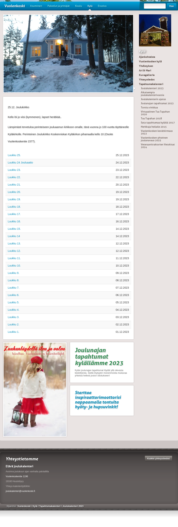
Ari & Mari (145, 70)
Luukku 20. (14, 191)
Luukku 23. (14, 169)
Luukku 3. (13, 317)
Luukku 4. (13, 309)
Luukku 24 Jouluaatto (20, 162)
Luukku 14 (14, 236)
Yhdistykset (146, 66)
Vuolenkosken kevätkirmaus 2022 (157, 132)
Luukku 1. (13, 331)
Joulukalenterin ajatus (153, 99)
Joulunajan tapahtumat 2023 (157, 103)
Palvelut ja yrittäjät (59, 6)
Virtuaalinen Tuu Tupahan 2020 (155, 113)
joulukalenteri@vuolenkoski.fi (20, 491)
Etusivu (102, 6)
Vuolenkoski (15, 6)
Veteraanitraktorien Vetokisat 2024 (158, 146)
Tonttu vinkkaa (149, 107)
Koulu (78, 6)
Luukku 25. (14, 155)
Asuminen (36, 6)
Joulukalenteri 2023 (152, 88)
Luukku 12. (14, 250)
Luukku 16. (14, 221)
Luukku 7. (13, 287)
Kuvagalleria (147, 75)
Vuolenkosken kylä (150, 61)
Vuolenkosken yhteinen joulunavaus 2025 (154, 139)
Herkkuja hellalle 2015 (154, 126)
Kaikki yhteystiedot (158, 458)
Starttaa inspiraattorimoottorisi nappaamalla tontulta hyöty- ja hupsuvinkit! (98, 399)
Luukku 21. (14, 184)
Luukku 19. (14, 199)
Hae (171, 6)
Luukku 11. (14, 258)
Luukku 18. (14, 206)
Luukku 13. (14, 243)
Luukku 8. (13, 280)
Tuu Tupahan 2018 (151, 118)
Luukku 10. (14, 265)
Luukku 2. (13, 324)
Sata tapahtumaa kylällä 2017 (158, 122)
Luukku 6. (13, 295)
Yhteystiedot (147, 79)
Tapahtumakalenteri (151, 84)
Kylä (89, 7)
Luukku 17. (14, 214)
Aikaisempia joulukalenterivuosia (152, 94)
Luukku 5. (13, 302)
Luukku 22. (14, 177)
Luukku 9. (13, 272)
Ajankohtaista (147, 57)
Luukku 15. (14, 228)
